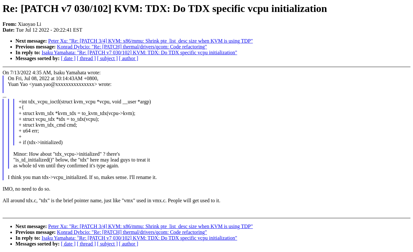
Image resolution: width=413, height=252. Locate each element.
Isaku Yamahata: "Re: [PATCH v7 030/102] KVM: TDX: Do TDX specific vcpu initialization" (139, 52)
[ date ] (68, 58)
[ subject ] (107, 58)
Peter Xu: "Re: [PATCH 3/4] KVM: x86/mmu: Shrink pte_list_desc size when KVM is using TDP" (150, 41)
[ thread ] (86, 58)
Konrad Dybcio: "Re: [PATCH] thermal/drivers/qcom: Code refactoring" (132, 46)
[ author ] (128, 58)
